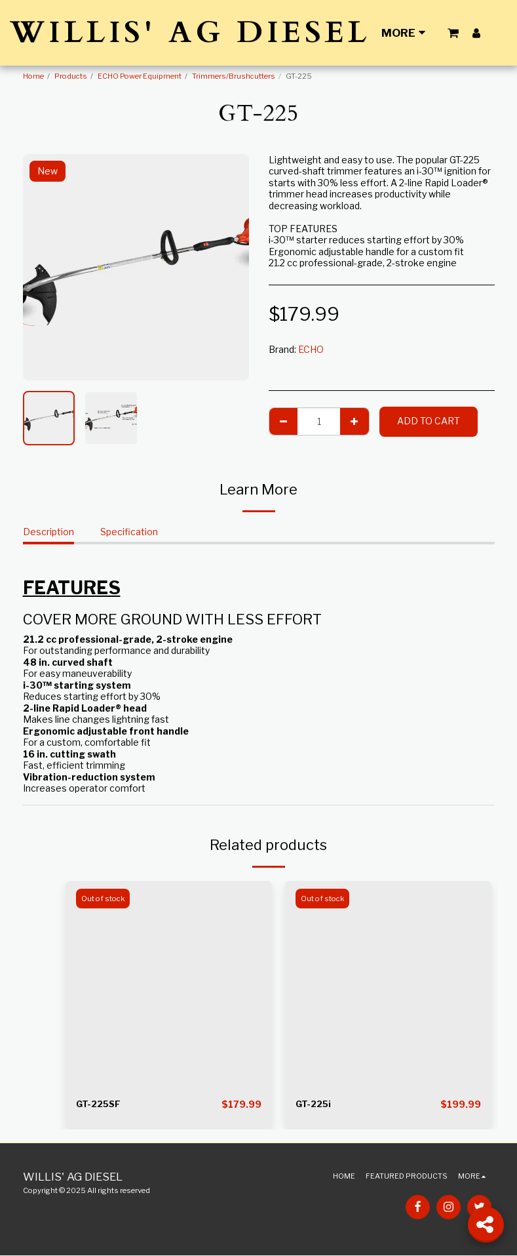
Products (70, 76)
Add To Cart (428, 420)
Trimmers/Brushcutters (233, 76)
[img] (169, 984)
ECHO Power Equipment (140, 76)
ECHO (311, 349)
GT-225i (315, 1104)
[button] (453, 32)
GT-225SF (100, 1104)
